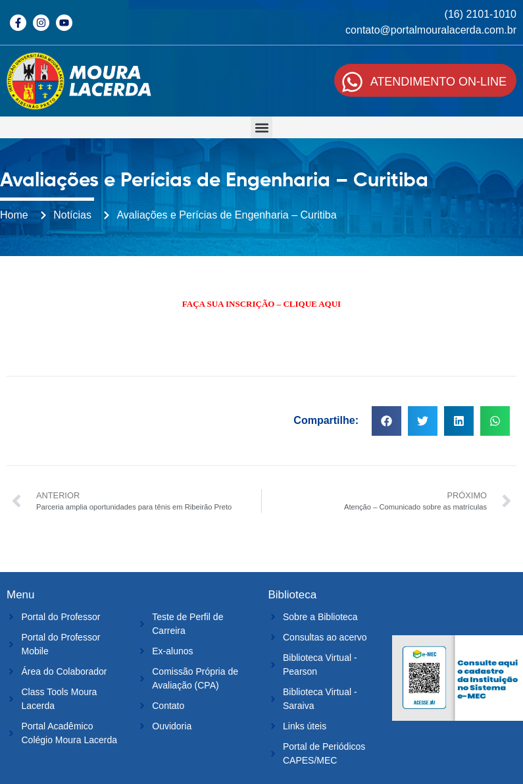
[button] (261, 127)
